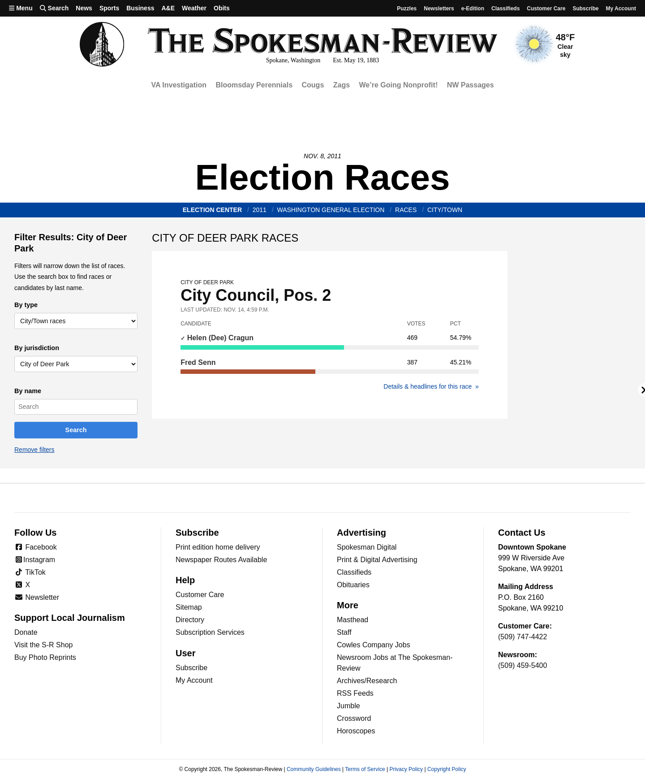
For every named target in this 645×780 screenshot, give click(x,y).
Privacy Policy (406, 769)
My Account (194, 680)
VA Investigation (178, 85)
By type (26, 304)
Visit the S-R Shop (43, 645)
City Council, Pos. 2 (330, 292)
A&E (168, 8)
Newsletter (36, 597)
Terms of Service (365, 769)
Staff (344, 632)
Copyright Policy (446, 769)
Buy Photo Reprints (45, 657)
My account (621, 8)
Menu (21, 8)
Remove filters (34, 449)
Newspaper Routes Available (221, 559)
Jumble (348, 706)
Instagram (34, 559)
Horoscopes (356, 731)
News (84, 8)
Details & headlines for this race (428, 386)
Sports (109, 8)
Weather (194, 8)
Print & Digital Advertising (377, 559)
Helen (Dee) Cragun (219, 338)
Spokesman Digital (366, 547)
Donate (26, 632)
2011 (260, 209)
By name (27, 390)
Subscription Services (210, 632)
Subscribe (585, 8)
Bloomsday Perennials (253, 85)
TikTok (30, 572)
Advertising (361, 532)
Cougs (313, 85)
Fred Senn (198, 362)
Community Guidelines (314, 769)
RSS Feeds (355, 693)
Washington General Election (331, 209)
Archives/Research (367, 681)
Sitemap (189, 607)
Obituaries (353, 585)
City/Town (444, 209)
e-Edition (472, 8)
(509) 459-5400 (522, 665)
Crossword (354, 718)
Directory (190, 620)
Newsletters (439, 8)
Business (140, 8)
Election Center (212, 209)
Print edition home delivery (218, 547)
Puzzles (407, 8)
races (406, 209)
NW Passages (470, 85)
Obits (222, 8)
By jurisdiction (36, 347)
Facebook (35, 547)
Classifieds (505, 8)
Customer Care (546, 8)
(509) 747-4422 (522, 637)
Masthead (352, 620)
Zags (341, 85)
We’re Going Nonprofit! (398, 85)
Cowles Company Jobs (373, 645)
